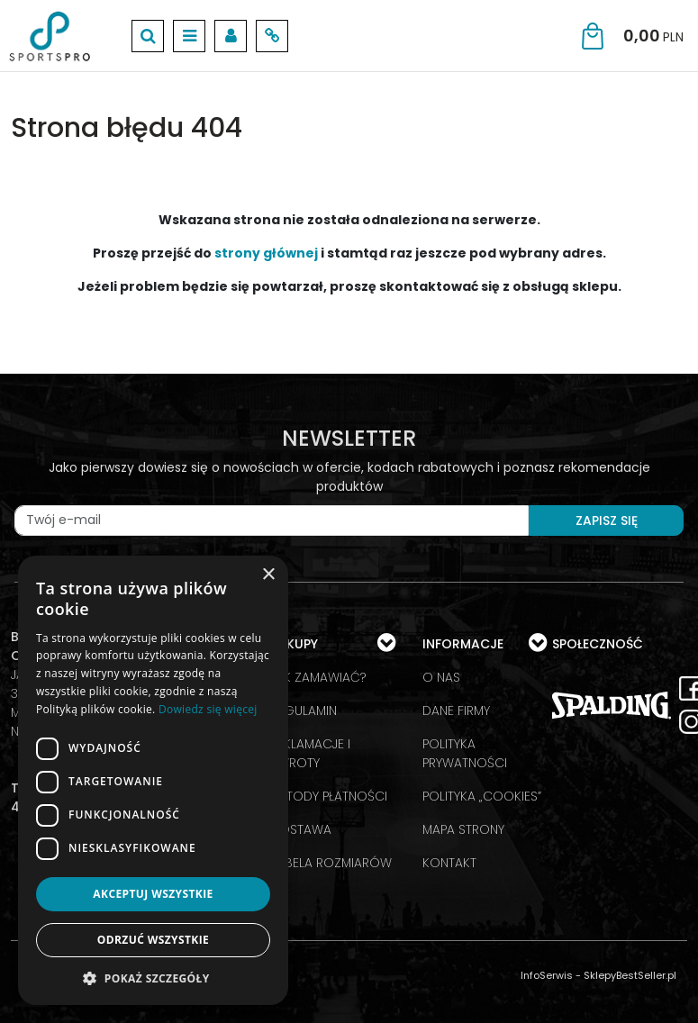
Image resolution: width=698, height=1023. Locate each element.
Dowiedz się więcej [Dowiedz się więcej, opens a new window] (208, 709)
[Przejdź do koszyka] (653, 35)
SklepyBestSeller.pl (630, 975)
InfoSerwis (547, 975)
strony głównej (266, 253)
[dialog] (153, 780)
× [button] (268, 575)
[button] (153, 978)
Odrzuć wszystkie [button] (153, 939)
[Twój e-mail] (271, 520)
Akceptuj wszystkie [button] (153, 893)
